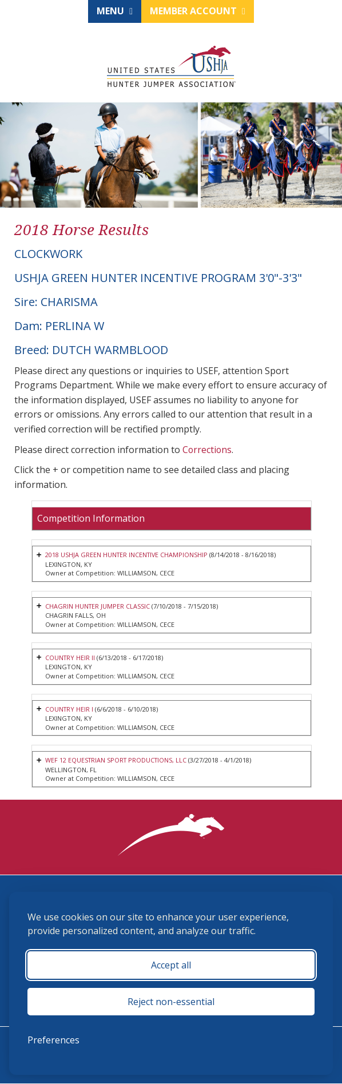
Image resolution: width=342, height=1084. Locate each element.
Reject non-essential (171, 1001)
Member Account (197, 11)
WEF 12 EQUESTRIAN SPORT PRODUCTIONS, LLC (117, 760)
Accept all (171, 965)
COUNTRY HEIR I (69, 709)
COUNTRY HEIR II (70, 657)
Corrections (207, 449)
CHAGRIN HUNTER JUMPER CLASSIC (98, 606)
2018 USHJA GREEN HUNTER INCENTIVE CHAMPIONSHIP (127, 554)
